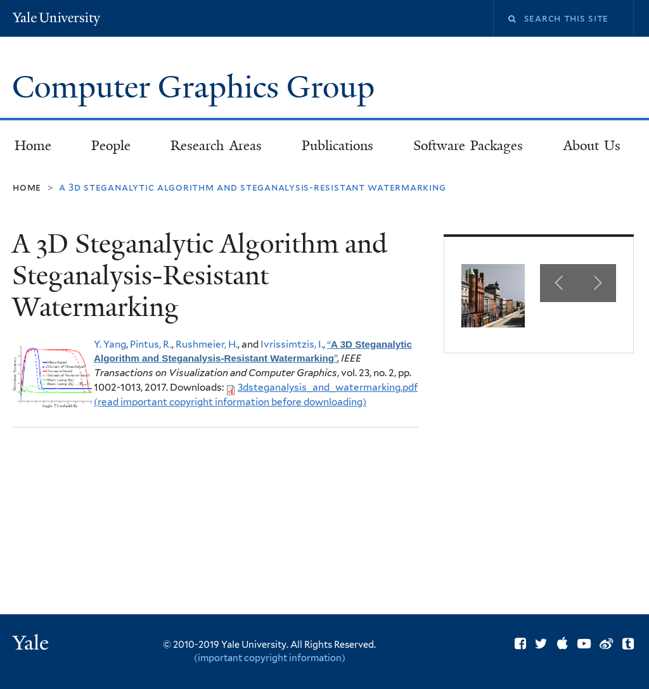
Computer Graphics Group (197, 87)
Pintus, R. (151, 344)
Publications (337, 146)
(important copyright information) (269, 657)
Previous (559, 283)
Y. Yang (110, 344)
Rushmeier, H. (207, 344)
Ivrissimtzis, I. (291, 344)
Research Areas (216, 146)
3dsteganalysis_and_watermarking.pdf (328, 387)
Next (597, 283)
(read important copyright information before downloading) (230, 402)
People (111, 146)
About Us (592, 146)
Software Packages (468, 146)
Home (33, 146)
